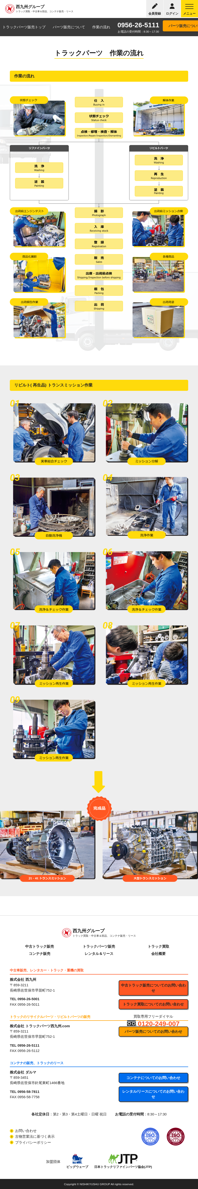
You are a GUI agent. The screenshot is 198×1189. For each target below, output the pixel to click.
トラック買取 (158, 946)
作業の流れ (101, 27)
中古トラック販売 (39, 946)
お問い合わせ (26, 1131)
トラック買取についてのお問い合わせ (153, 1004)
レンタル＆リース (99, 954)
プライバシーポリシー (33, 1142)
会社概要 (158, 954)
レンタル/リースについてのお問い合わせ (153, 1094)
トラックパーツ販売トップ (24, 27)
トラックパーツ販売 (99, 946)
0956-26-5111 (138, 25)
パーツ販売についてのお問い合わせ (153, 1031)
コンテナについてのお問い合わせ (153, 1078)
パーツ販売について (69, 27)
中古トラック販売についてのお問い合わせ (153, 988)
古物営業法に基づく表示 (35, 1136)
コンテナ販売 (39, 954)
